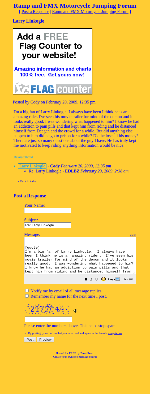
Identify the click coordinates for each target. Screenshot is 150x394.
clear (146, 234)
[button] (99, 287)
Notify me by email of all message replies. (63, 298)
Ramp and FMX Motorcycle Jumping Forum (90, 11)
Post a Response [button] (35, 11)
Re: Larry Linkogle (45, 171)
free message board (84, 363)
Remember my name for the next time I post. (66, 303)
